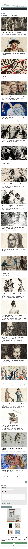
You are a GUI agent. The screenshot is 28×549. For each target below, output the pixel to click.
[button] (26, 537)
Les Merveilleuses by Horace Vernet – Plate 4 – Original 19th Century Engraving (12, 316)
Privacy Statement (15, 547)
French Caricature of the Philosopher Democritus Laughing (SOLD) (13, 361)
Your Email (4, 487)
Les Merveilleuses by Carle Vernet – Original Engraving (12, 294)
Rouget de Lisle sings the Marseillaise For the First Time (13, 382)
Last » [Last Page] (23, 476)
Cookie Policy (11, 547)
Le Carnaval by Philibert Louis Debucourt (11, 32)
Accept (14, 543)
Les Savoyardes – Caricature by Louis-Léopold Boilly (14, 96)
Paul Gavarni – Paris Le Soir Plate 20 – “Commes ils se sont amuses (13, 162)
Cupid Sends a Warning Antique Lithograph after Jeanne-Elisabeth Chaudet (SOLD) (13, 228)
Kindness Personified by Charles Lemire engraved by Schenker (13, 250)
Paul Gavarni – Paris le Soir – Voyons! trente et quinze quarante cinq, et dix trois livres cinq (12, 206)
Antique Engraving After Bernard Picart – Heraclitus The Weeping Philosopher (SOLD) (13, 338)
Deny (14, 545)
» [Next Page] (20, 476)
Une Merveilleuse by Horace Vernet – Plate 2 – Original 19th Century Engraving (12, 426)
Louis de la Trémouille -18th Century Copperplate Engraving (13, 54)
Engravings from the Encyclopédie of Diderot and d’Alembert (13, 449)
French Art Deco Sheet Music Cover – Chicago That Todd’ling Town (13, 75)
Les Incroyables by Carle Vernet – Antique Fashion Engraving (13, 404)
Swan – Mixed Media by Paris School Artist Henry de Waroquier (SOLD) (14, 118)
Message (4, 491)
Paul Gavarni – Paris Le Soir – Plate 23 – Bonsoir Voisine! (13, 184)
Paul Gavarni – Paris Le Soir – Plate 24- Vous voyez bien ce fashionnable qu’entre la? (13, 140)
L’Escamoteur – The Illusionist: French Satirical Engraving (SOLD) (12, 272)
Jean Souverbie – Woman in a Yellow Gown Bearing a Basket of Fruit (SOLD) (13, 471)
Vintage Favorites (14, 536)
